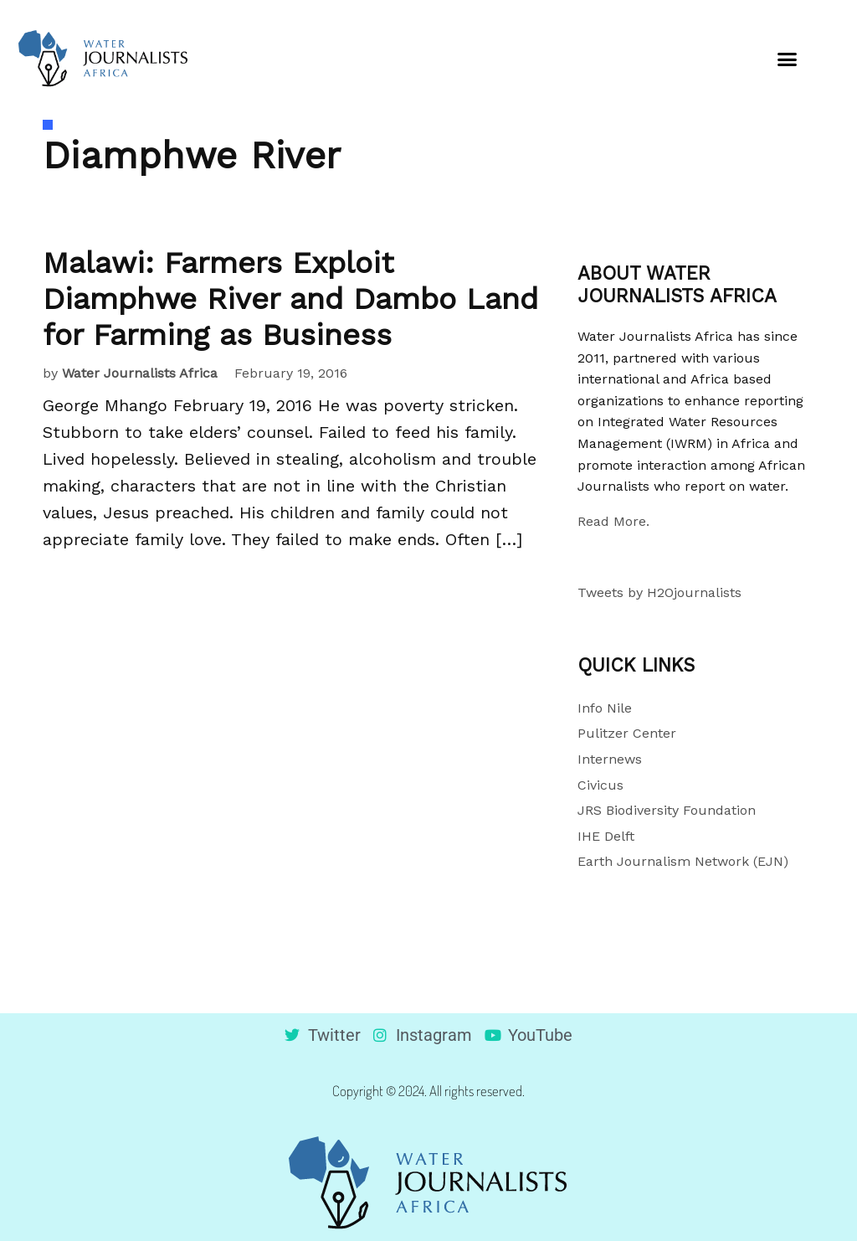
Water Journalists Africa (140, 373)
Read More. (613, 521)
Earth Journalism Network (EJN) (682, 861)
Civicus (600, 785)
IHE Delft (605, 836)
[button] (787, 59)
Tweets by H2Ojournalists (659, 592)
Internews (609, 759)
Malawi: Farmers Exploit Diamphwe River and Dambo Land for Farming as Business (290, 299)
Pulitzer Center (626, 733)
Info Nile (604, 708)
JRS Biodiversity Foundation (666, 810)
